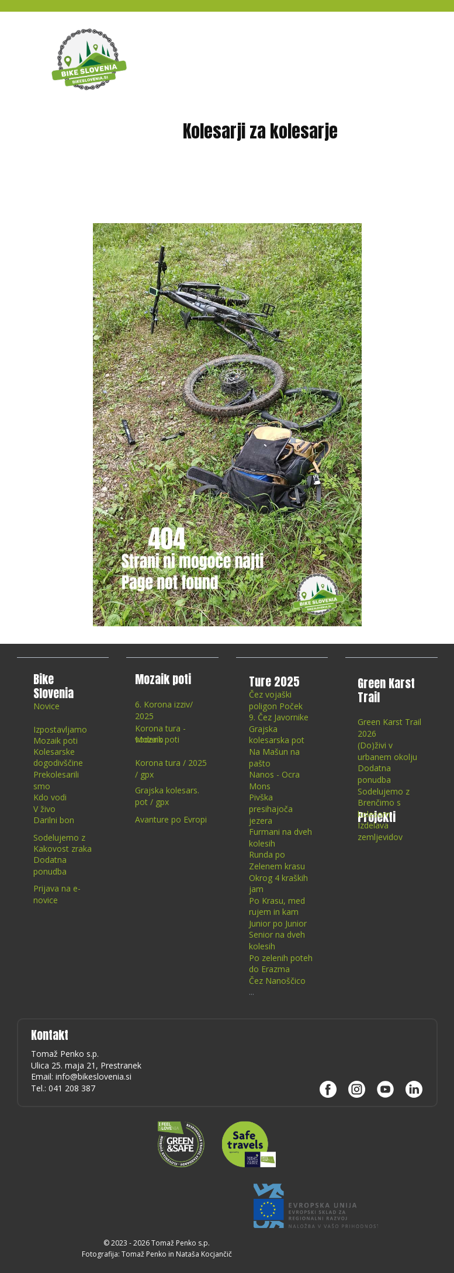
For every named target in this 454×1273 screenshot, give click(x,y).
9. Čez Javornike (279, 717)
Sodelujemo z (59, 837)
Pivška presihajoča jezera (271, 808)
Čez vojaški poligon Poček (276, 700)
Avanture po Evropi (171, 819)
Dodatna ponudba (50, 865)
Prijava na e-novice (57, 894)
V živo (44, 808)
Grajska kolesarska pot (276, 734)
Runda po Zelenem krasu (277, 860)
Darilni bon (53, 819)
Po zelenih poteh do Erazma (281, 963)
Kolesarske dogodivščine (58, 757)
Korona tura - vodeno (160, 734)
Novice (46, 706)
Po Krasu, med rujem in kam (277, 906)
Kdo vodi (50, 797)
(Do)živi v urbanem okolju (387, 751)
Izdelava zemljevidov (380, 831)
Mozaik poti (55, 740)
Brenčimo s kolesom (379, 808)
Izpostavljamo (60, 729)
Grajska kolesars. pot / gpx (167, 796)
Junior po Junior (278, 923)
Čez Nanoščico (277, 980)
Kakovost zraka (62, 848)
